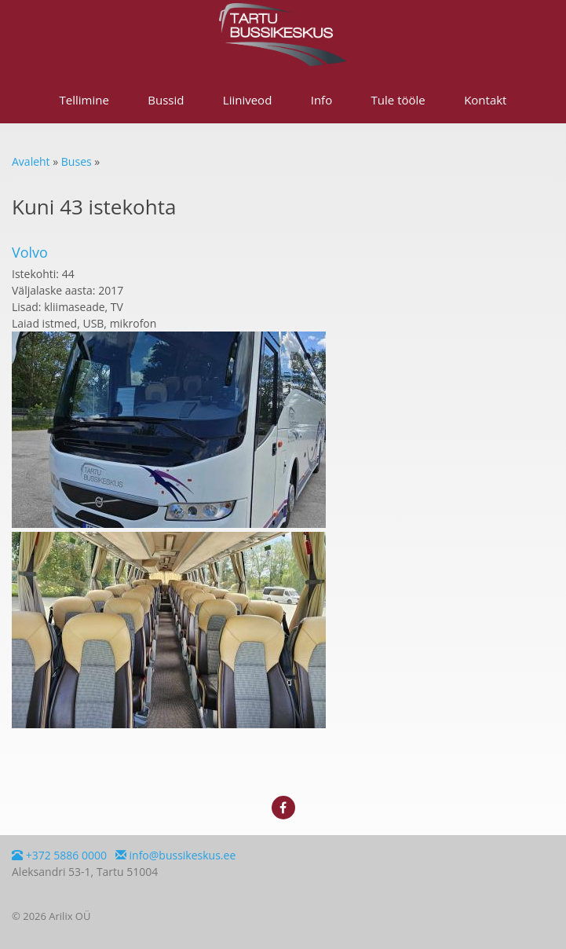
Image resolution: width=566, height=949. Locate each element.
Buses (76, 161)
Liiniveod (247, 100)
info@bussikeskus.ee (175, 855)
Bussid (166, 100)
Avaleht (31, 161)
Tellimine (84, 100)
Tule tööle (398, 100)
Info (321, 100)
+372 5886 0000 (59, 855)
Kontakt (485, 100)
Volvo (30, 252)
